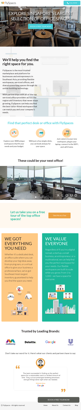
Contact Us (66, 405)
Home (45, 405)
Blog (76, 405)
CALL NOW (72, 3)
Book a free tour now (40, 26)
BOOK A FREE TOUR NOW (58, 400)
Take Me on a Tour (59, 215)
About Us (55, 405)
